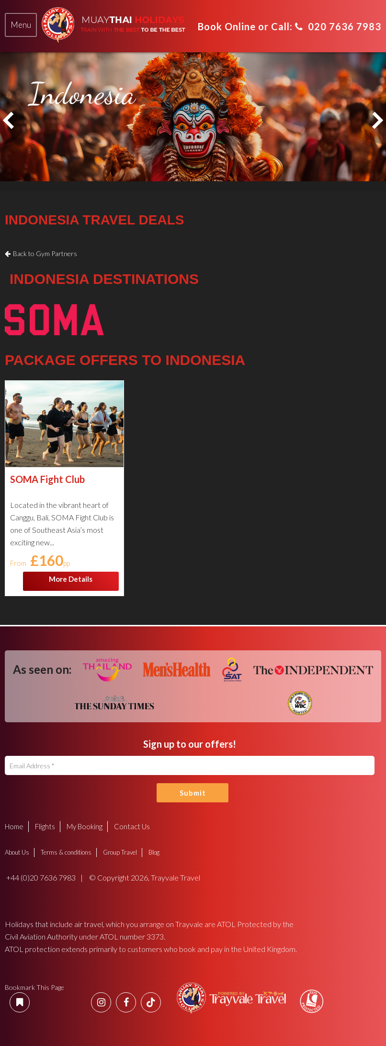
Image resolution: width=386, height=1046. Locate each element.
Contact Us (132, 826)
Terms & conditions (66, 852)
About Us (17, 852)
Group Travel (120, 852)
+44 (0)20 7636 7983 (40, 877)
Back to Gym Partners (45, 253)
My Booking (84, 826)
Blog (153, 852)
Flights (45, 826)
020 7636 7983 (338, 26)
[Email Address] (190, 765)
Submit (193, 792)
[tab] (21, 25)
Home (14, 826)
